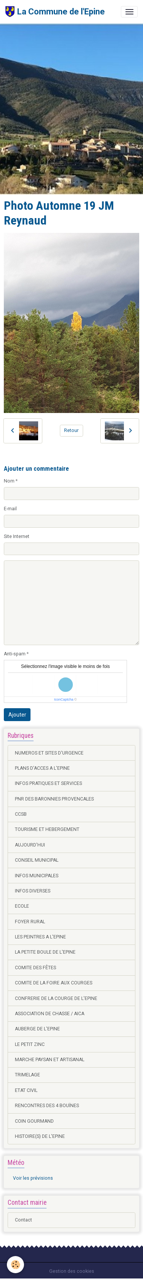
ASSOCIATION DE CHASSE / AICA (49, 1013)
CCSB (21, 814)
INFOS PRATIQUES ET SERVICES (48, 783)
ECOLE (22, 906)
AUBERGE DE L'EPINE (37, 1029)
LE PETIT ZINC (30, 1044)
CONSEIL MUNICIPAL (36, 860)
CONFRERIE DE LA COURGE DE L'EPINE (56, 998)
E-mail (10, 508)
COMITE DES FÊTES (35, 967)
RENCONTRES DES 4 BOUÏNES (47, 1105)
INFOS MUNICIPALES (36, 875)
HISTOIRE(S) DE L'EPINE (40, 1136)
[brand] (55, 11)
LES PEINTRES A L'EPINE (40, 937)
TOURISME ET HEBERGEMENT (47, 829)
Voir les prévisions (33, 1178)
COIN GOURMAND (34, 1121)
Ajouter (17, 715)
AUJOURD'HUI (30, 845)
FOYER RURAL (30, 921)
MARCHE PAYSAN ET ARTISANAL (49, 1059)
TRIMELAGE (27, 1074)
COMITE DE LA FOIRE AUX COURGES (53, 983)
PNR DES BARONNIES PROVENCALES (54, 799)
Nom (9, 481)
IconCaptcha (64, 699)
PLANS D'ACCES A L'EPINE (42, 768)
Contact (23, 1220)
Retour (71, 430)
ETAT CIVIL (26, 1090)
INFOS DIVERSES (32, 891)
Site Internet (16, 536)
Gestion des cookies (71, 1271)
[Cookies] (15, 1264)
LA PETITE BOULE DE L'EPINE (45, 952)
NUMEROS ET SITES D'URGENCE (49, 753)
